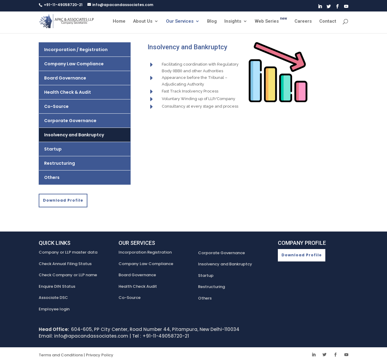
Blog (212, 21)
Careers (303, 21)
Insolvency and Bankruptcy (74, 135)
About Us (142, 21)
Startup (53, 149)
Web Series (271, 21)
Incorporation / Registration (76, 50)
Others (52, 177)
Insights (232, 21)
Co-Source (56, 106)
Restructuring (59, 163)
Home (119, 21)
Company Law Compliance (74, 64)
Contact (327, 21)
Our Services (180, 21)
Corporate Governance (70, 121)
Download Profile (63, 200)
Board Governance (65, 78)
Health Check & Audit (67, 92)
